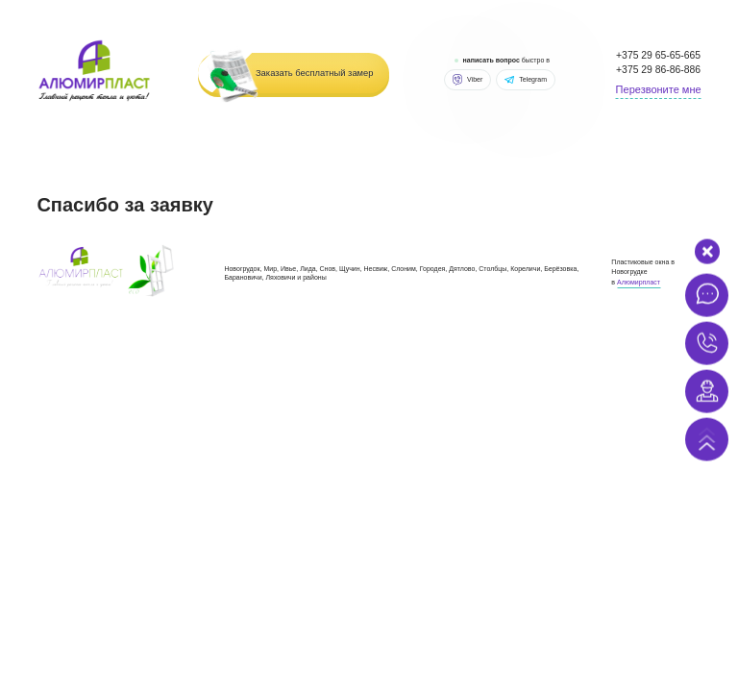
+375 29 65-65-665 (658, 55)
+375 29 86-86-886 (658, 69)
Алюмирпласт (638, 282)
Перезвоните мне (658, 89)
